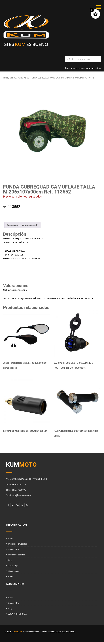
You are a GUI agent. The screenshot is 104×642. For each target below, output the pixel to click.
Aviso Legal (13, 565)
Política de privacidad (17, 544)
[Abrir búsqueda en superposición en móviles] (83, 59)
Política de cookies (16, 555)
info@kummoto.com (17, 76)
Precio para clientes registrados (22, 196)
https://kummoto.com (16, 484)
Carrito (11, 576)
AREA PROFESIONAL (17, 614)
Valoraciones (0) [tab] (30, 225)
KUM (10, 538)
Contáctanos (13, 571)
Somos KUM (13, 549)
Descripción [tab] (12, 225)
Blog (10, 560)
